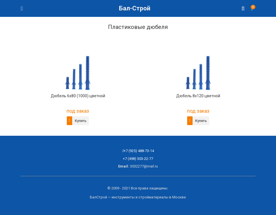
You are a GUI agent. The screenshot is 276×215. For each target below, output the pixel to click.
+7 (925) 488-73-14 (139, 151)
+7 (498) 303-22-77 (138, 159)
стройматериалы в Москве (162, 197)
